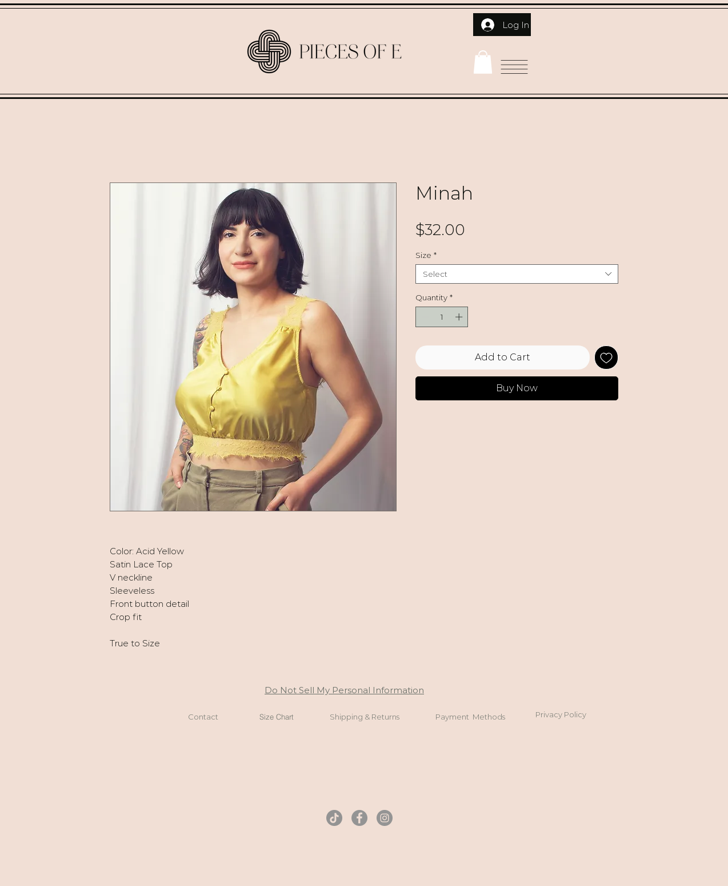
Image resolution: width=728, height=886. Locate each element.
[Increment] (460, 317)
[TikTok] (334, 818)
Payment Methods (470, 716)
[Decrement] (424, 317)
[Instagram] (385, 818)
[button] (483, 62)
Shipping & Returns (364, 716)
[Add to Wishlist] (606, 357)
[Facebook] (359, 818)
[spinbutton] (442, 317)
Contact (203, 716)
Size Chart (276, 716)
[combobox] (516, 274)
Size (426, 255)
